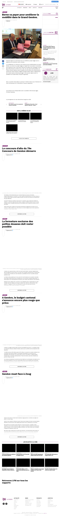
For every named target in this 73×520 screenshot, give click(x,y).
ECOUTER (21, 4)
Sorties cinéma (50, 501)
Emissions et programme (29, 500)
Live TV (41, 4)
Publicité (4, 1)
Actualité (19, 7)
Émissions (25, 7)
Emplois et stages (28, 504)
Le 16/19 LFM (38, 504)
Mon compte (55, 1)
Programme (28, 4)
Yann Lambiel (38, 502)
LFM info (37, 500)
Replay (35, 4)
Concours (40, 7)
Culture (15, 508)
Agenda (49, 502)
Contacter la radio (28, 503)
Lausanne (15, 502)
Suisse (15, 504)
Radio (30, 7)
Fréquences (27, 502)
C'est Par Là (38, 503)
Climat (15, 501)
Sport (15, 509)
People (49, 503)
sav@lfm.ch (45, 513)
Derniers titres (27, 501)
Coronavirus (16, 500)
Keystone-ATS (9, 155)
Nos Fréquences (50, 504)
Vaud (15, 503)
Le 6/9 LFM (38, 501)
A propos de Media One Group (19, 1)
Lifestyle (34, 7)
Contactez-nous (10, 1)
